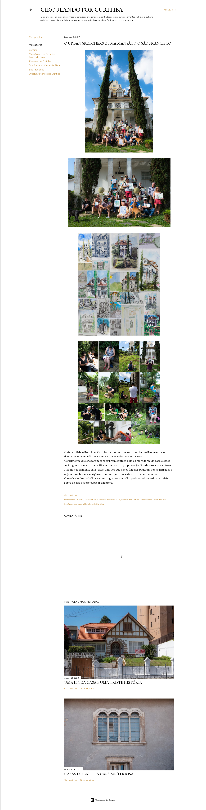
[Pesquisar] (170, 10)
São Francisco (36, 69)
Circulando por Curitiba (81, 9)
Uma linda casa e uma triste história (103, 682)
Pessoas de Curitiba (40, 61)
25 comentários (87, 688)
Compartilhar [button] (36, 37)
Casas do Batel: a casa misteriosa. (99, 773)
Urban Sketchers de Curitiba (44, 73)
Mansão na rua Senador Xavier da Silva (42, 56)
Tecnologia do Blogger (103, 800)
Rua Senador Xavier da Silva (44, 65)
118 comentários (87, 780)
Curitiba (33, 50)
